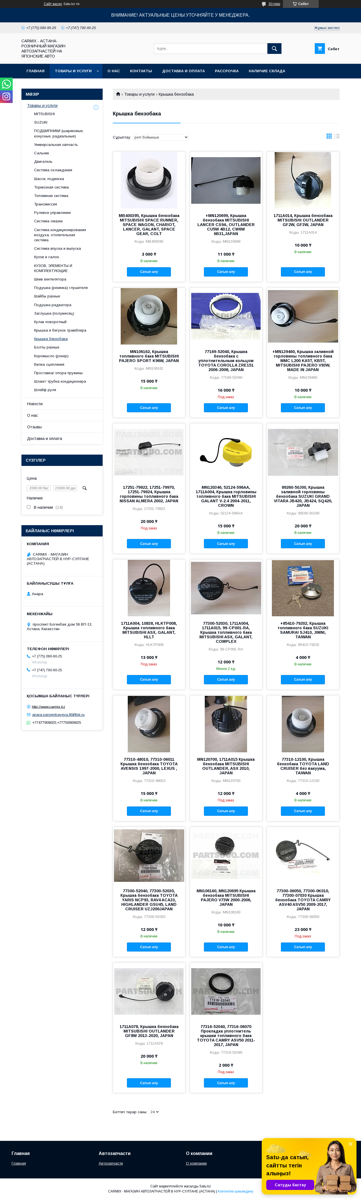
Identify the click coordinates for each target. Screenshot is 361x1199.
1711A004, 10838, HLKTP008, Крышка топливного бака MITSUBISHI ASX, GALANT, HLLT (149, 630)
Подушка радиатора (52, 305)
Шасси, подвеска (49, 179)
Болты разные (46, 347)
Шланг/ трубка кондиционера (60, 381)
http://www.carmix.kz (48, 706)
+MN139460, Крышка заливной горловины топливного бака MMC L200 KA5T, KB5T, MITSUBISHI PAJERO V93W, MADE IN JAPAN (303, 360)
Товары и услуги (73, 71)
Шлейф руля (45, 390)
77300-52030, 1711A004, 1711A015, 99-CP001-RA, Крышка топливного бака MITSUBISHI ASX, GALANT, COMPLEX (225, 632)
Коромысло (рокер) (51, 356)
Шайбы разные (47, 296)
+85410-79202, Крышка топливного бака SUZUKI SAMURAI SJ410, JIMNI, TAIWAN (303, 630)
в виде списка (337, 137)
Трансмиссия (45, 204)
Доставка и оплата (183, 71)
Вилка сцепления (49, 364)
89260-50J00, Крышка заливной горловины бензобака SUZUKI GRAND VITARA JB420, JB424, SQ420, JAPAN (303, 496)
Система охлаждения (53, 170)
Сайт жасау (53, 4)
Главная (36, 71)
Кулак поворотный (50, 322)
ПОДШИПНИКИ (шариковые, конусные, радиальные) (58, 133)
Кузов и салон (46, 257)
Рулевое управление (52, 213)
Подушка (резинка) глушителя (61, 288)
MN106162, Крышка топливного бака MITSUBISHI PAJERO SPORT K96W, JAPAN (149, 356)
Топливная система (51, 196)
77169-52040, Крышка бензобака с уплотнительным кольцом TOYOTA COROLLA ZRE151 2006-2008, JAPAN (226, 360)
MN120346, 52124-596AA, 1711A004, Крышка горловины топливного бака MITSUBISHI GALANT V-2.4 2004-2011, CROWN (226, 496)
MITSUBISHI (44, 114)
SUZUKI (40, 122)
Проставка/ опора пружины (58, 373)
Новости (35, 404)
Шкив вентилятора (50, 279)
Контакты (141, 71)
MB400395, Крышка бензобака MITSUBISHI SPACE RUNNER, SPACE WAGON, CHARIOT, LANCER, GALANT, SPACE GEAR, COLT (149, 224)
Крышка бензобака (51, 339)
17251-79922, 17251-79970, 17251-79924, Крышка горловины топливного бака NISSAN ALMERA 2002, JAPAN (149, 494)
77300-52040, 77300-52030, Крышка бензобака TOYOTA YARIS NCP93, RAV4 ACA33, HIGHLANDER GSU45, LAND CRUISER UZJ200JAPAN (149, 900)
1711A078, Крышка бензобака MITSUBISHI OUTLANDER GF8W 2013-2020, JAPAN (149, 1031)
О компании (196, 1163)
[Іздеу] (274, 48)
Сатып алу (149, 272)
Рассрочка (227, 71)
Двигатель (43, 161)
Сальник (41, 153)
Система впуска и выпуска (57, 248)
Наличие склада (267, 71)
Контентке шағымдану (235, 1191)
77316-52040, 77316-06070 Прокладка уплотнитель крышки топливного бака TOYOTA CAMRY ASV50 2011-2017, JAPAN (226, 1035)
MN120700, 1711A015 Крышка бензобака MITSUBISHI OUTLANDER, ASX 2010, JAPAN (226, 766)
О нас (113, 71)
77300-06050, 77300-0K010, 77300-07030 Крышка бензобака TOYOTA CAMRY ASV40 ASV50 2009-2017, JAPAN (303, 900)
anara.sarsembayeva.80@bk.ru (58, 715)
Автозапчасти (111, 1163)
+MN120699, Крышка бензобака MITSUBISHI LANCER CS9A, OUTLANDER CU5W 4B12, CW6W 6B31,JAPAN (226, 224)
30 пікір (274, 4)
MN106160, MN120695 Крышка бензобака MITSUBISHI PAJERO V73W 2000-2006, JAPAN (226, 898)
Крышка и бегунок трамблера (60, 330)
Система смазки (48, 221)
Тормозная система (51, 187)
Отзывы (34, 427)
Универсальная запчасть (56, 145)
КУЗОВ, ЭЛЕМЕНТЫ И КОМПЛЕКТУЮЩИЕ (53, 268)
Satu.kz (205, 1186)
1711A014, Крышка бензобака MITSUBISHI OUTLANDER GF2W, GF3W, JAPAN (303, 220)
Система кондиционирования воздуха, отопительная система (60, 235)
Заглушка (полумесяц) (54, 313)
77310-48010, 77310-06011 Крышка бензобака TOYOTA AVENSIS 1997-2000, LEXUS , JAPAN (149, 766)
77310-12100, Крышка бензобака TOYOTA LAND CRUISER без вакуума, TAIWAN (303, 766)
